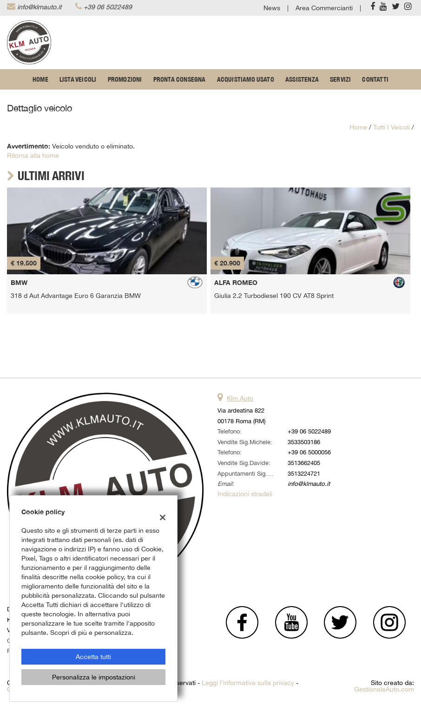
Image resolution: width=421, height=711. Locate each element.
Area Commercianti (324, 8)
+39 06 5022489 (108, 7)
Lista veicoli (78, 79)
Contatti (375, 79)
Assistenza (302, 79)
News (271, 8)
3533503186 (304, 442)
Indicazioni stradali (244, 494)
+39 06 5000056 (309, 452)
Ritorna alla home (33, 155)
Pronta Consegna (179, 79)
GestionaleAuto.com (384, 689)
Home (40, 79)
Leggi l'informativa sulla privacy (248, 682)
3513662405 (304, 462)
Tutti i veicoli (391, 127)
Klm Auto (240, 398)
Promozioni (125, 79)
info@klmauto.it (39, 7)
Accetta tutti (93, 656)
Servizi (340, 79)
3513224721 (304, 473)
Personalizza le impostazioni (93, 677)
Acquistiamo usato (245, 79)
